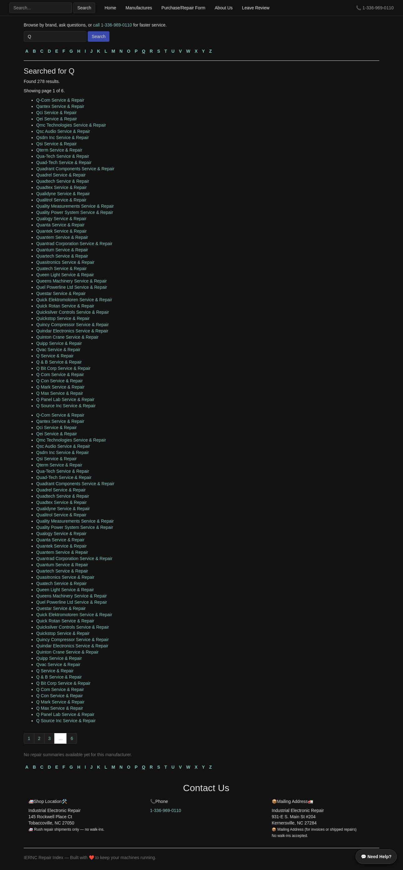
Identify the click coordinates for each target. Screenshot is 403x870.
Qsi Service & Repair (56, 143)
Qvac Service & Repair (58, 349)
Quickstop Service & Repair (63, 318)
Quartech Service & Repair (62, 256)
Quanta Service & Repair (60, 224)
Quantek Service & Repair (61, 231)
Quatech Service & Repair (61, 268)
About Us (224, 7)
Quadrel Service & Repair (61, 174)
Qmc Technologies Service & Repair (71, 125)
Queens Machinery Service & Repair (71, 280)
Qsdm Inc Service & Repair (62, 137)
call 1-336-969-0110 (112, 24)
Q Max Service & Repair (59, 393)
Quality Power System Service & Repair (74, 212)
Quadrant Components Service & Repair (75, 168)
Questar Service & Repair (61, 293)
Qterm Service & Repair (59, 149)
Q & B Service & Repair (59, 362)
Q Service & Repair (55, 355)
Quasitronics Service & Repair (65, 262)
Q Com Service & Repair (60, 374)
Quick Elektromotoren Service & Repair (74, 299)
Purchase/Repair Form (183, 7)
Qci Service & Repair (56, 112)
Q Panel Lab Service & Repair (65, 399)
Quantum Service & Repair (62, 249)
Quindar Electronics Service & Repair (72, 330)
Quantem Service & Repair (62, 237)
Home (110, 7)
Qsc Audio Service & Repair (63, 131)
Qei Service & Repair (56, 118)
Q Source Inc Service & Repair (66, 405)
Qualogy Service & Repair (61, 218)
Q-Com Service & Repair (60, 100)
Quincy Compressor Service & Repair (72, 324)
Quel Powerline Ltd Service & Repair (71, 287)
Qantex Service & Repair (60, 106)
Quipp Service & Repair (59, 343)
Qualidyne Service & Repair (63, 193)
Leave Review (255, 7)
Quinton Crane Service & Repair (67, 337)
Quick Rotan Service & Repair (65, 305)
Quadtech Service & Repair (62, 181)
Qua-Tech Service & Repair (62, 156)
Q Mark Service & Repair (60, 386)
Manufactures (139, 7)
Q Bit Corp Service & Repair (63, 368)
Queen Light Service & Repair (65, 274)
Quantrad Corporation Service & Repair (74, 243)
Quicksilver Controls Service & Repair (72, 312)
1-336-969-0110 (378, 7)
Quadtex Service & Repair (61, 187)
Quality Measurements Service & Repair (75, 206)
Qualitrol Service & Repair (61, 199)
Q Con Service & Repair (59, 380)
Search (84, 7)
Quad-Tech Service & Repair (63, 162)
